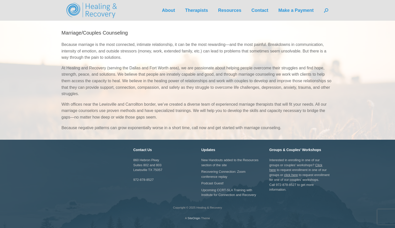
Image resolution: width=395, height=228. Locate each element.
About (168, 10)
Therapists (196, 10)
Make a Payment (296, 10)
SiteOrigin (193, 218)
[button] (326, 10)
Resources (229, 10)
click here (291, 175)
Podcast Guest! (212, 183)
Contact (259, 10)
